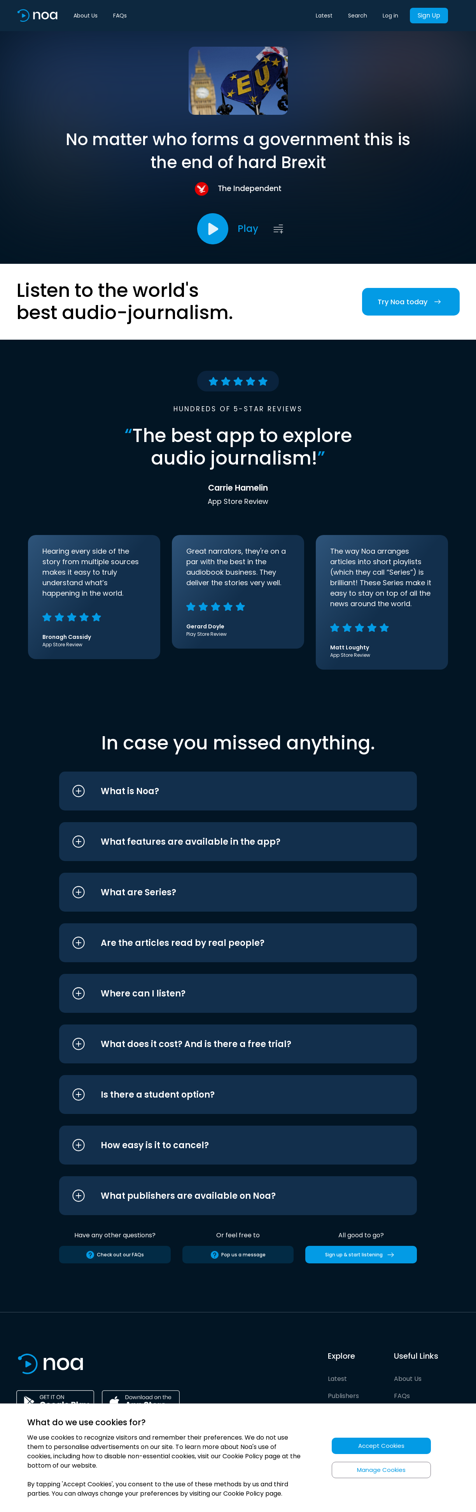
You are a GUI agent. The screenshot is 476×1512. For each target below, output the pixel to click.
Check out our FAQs (115, 1254)
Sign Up (429, 15)
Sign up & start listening (361, 1255)
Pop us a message (238, 1254)
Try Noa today (411, 302)
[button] (223, 791)
